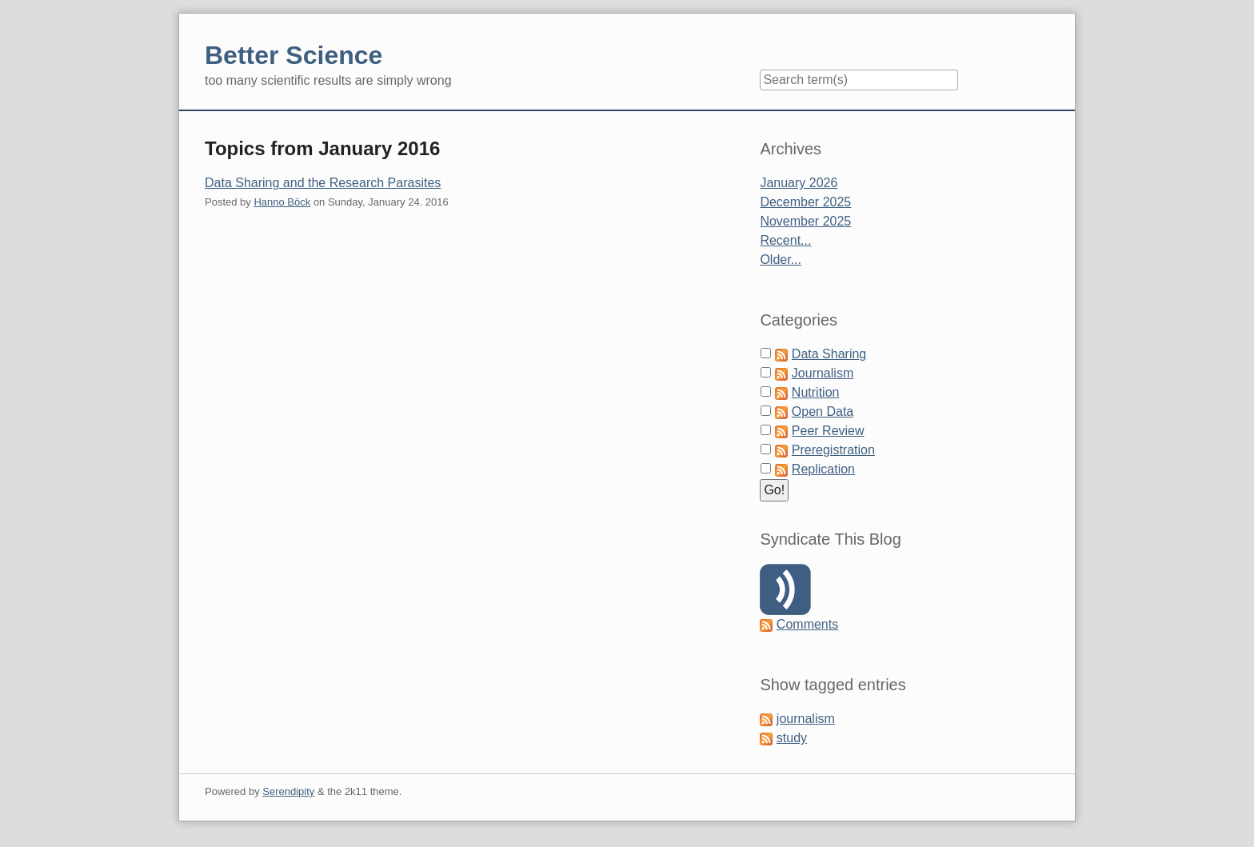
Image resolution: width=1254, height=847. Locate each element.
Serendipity (288, 791)
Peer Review (828, 430)
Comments (807, 624)
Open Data (822, 411)
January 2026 (798, 183)
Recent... (785, 240)
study (792, 738)
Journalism (822, 373)
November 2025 (805, 221)
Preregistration (833, 450)
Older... (780, 259)
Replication (823, 469)
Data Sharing (829, 354)
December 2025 (805, 202)
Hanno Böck (282, 202)
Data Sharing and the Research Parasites (323, 183)
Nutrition (816, 392)
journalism (806, 718)
